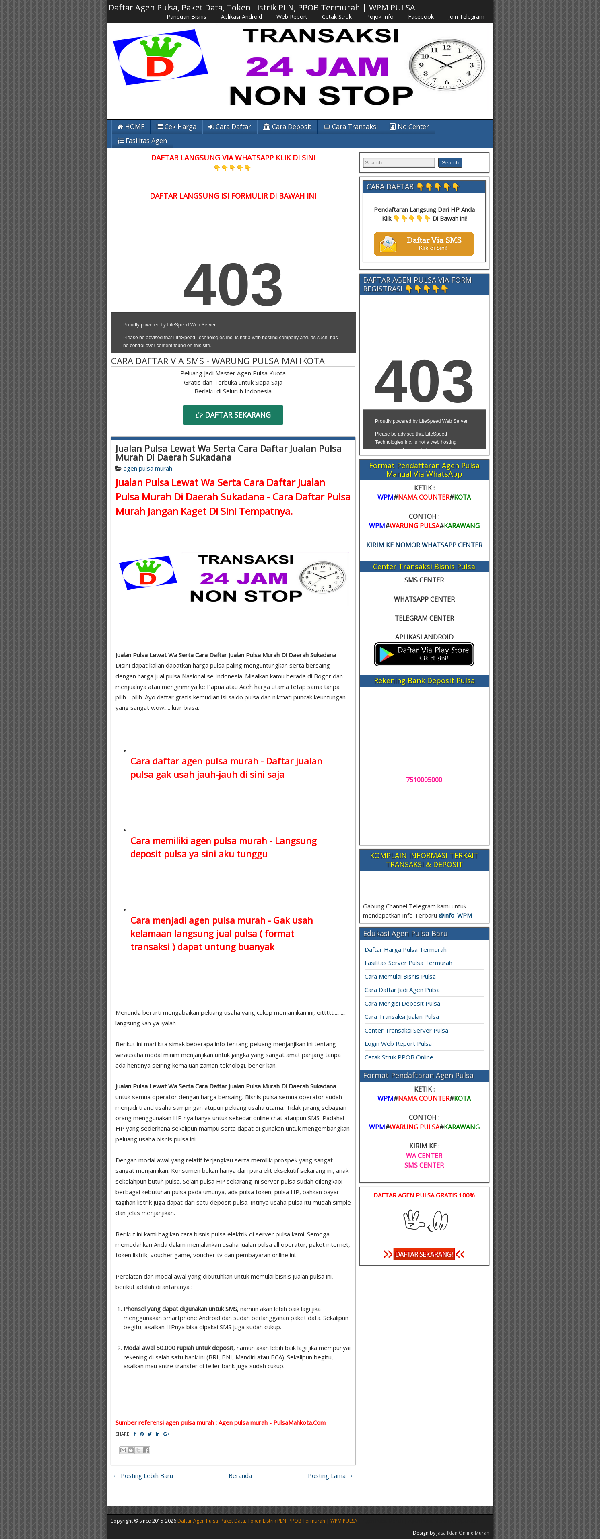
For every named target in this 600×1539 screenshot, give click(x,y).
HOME (131, 126)
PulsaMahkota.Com (299, 1422)
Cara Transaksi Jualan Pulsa (402, 1016)
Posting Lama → (330, 1475)
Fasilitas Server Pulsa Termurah (408, 963)
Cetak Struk (337, 16)
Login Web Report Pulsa (398, 1043)
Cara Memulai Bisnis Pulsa (400, 976)
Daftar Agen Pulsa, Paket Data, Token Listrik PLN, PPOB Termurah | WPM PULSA (262, 7)
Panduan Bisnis (186, 16)
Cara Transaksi (351, 126)
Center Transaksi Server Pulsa (406, 1030)
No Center (409, 126)
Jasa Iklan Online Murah (463, 1532)
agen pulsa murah (148, 468)
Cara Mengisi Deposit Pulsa (402, 1003)
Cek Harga (176, 126)
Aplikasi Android (241, 16)
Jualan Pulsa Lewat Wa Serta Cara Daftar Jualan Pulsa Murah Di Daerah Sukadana (228, 452)
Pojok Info (380, 16)
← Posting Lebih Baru (143, 1475)
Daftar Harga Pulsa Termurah (406, 949)
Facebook (421, 16)
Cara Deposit (287, 126)
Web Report (291, 16)
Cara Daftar (229, 126)
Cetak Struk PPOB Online (399, 1057)
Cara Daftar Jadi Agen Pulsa (402, 990)
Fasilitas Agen (142, 140)
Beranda (240, 1475)
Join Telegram (466, 16)
